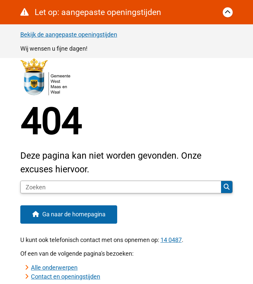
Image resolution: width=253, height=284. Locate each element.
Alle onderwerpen (54, 267)
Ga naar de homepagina (74, 214)
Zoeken (227, 187)
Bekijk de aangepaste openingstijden (68, 34)
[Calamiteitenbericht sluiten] (228, 12)
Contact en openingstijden (65, 276)
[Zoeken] (121, 187)
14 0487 (171, 239)
